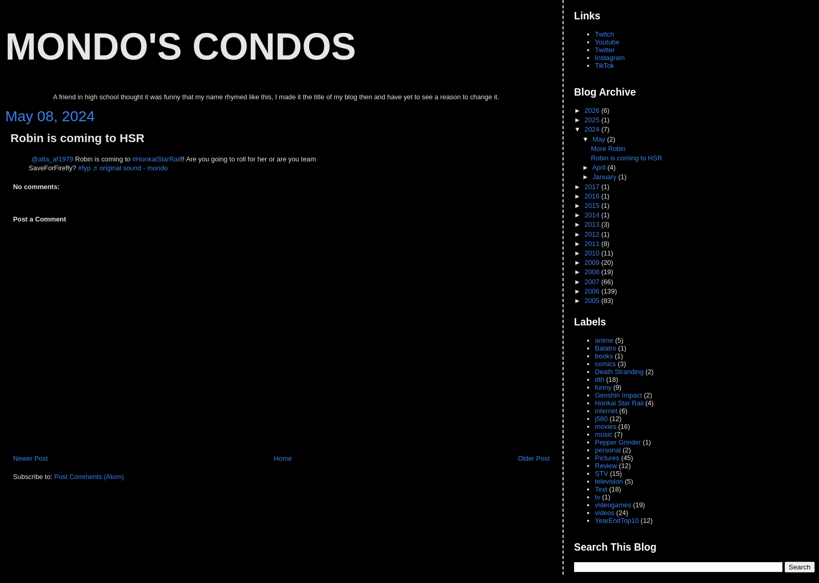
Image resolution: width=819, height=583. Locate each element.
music (604, 434)
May (599, 139)
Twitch (604, 34)
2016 (592, 196)
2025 (592, 120)
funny (603, 387)
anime (604, 340)
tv (597, 497)
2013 (592, 224)
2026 (592, 110)
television (609, 481)
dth (599, 379)
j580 (601, 419)
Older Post (533, 458)
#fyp (84, 168)
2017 (592, 187)
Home (282, 458)
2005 (592, 301)
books (604, 356)
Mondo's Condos (180, 46)
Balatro (605, 348)
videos (604, 513)
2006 (592, 291)
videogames (613, 505)
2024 (592, 129)
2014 (592, 215)
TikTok (604, 65)
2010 (592, 253)
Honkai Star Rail (619, 403)
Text (601, 489)
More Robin (608, 149)
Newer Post (30, 458)
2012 (592, 234)
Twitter (605, 50)
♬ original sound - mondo (130, 168)
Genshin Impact (618, 395)
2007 (592, 282)
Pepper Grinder (618, 442)
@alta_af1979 (52, 159)
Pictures (607, 458)
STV (601, 473)
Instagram (610, 58)
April (599, 167)
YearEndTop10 (617, 520)
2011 (592, 244)
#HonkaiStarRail (156, 159)
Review (606, 466)
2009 (592, 262)
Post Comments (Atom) (89, 477)
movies (605, 426)
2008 (592, 272)
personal (608, 450)
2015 (592, 205)
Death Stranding (619, 372)
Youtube (607, 42)
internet (606, 411)
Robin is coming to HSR (77, 138)
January (605, 177)
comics (605, 364)
